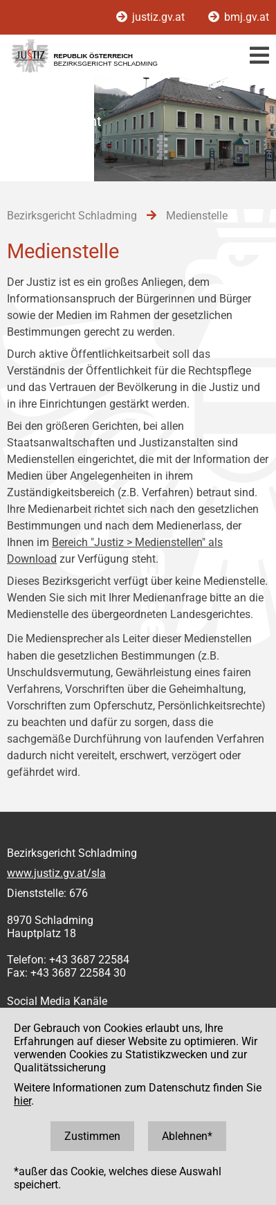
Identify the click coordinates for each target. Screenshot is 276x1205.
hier (22, 1100)
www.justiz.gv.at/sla (56, 873)
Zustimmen (92, 1136)
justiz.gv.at (151, 17)
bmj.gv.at (238, 17)
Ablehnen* (187, 1136)
